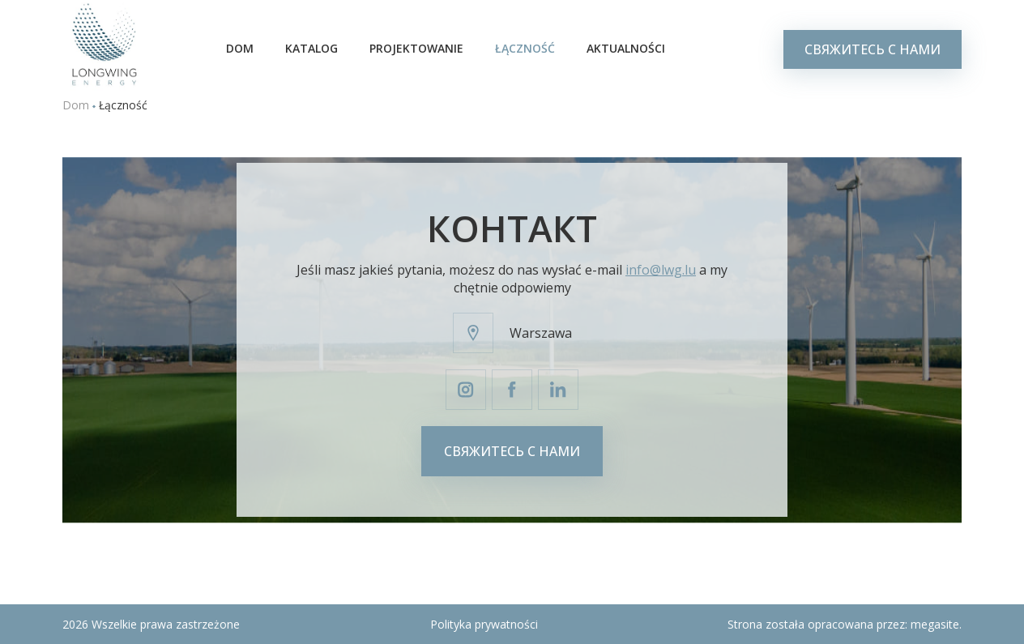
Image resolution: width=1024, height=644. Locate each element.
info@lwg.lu (660, 270)
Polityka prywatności (484, 624)
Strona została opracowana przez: (844, 624)
